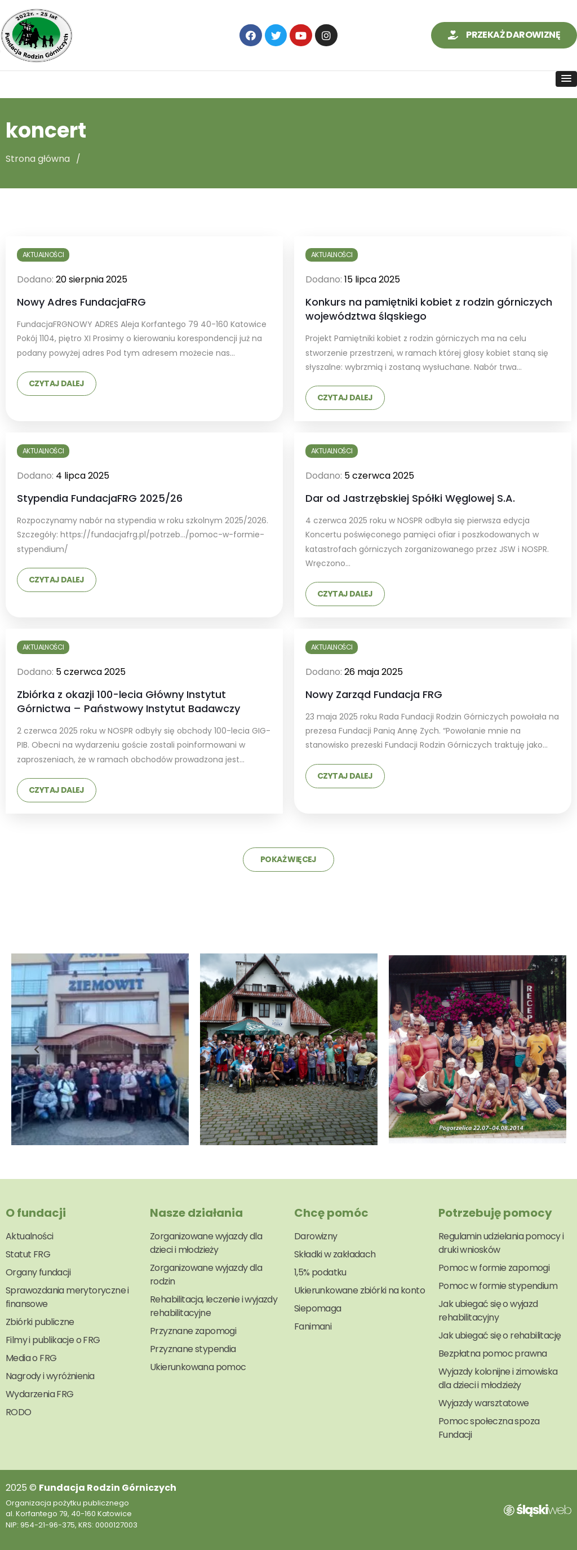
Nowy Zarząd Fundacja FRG (373, 694)
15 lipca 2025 (372, 279)
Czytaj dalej (57, 383)
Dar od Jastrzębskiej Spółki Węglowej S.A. (410, 498)
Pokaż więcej (288, 859)
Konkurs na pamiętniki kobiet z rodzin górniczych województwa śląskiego (428, 309)
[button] (504, 35)
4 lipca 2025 (82, 475)
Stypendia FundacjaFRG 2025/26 (100, 498)
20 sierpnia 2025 (91, 279)
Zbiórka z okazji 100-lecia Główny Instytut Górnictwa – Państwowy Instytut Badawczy (128, 701)
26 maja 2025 (373, 671)
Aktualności (43, 254)
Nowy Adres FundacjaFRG (81, 302)
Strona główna (38, 158)
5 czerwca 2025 (379, 475)
